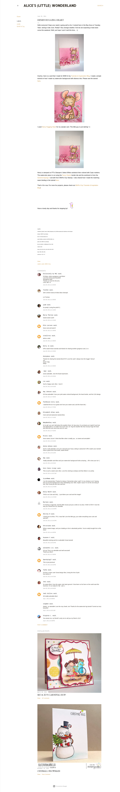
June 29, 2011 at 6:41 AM (49, 386)
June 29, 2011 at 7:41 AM (49, 417)
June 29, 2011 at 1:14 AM (49, 310)
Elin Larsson (47, 325)
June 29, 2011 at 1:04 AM (49, 285)
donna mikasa (47, 446)
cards (18, 24)
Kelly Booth (47, 492)
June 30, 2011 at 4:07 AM (49, 576)
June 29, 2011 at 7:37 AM (49, 407)
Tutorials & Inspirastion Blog (80, 76)
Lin (44, 381)
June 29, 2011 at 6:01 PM (49, 542)
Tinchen (46, 290)
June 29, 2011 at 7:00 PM (49, 554)
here (38, 81)
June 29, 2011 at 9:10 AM (49, 441)
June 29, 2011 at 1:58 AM (49, 341)
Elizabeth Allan (49, 412)
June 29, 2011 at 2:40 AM (49, 366)
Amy (44, 458)
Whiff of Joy (21, 26)
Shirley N (46, 514)
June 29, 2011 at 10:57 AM (49, 473)
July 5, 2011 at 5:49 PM (49, 620)
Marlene (46, 502)
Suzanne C (46, 537)
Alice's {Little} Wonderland (50, 5)
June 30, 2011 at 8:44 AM (49, 588)
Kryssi (45, 436)
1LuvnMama (46, 478)
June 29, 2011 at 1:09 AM (49, 299)
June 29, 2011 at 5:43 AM (49, 376)
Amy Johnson (47, 391)
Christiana (47, 526)
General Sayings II (43, 178)
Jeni (44, 581)
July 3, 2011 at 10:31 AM (49, 610)
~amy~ (45, 371)
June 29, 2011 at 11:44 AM (49, 486)
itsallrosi (47, 335)
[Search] (100, 5)
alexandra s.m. (48, 548)
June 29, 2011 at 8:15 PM (49, 564)
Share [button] (19, 16)
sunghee (46, 604)
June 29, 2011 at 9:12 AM (49, 452)
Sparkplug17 (47, 559)
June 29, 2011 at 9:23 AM (49, 463)
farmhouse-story (49, 402)
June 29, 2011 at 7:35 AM (49, 396)
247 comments (45, 698)
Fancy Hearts (66, 175)
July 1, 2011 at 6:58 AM (49, 598)
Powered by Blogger (60, 786)
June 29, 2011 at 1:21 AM (49, 320)
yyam (44, 305)
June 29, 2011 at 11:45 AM (49, 497)
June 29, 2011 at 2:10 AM (49, 351)
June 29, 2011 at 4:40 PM (49, 532)
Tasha (45, 570)
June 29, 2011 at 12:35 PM (49, 508)
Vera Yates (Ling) (49, 468)
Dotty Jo (46, 346)
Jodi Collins (47, 593)
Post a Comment (42, 625)
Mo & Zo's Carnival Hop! (51, 694)
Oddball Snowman (48, 771)
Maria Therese (48, 315)
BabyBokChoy (47, 422)
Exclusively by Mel (50, 273)
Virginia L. (47, 615)
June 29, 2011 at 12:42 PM (49, 520)
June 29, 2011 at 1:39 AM (49, 330)
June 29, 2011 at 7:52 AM (49, 430)
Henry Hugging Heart (49, 127)
